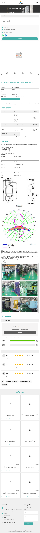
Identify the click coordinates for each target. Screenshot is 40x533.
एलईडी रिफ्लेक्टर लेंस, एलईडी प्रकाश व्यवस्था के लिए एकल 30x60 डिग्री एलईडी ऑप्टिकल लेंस (29, 493)
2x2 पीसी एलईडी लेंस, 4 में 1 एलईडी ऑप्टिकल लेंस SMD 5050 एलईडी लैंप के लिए (30, 441)
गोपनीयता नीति (4, 530)
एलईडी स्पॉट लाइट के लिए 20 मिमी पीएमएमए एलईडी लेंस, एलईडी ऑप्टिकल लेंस (29, 415)
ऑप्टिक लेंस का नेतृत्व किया (25, 381)
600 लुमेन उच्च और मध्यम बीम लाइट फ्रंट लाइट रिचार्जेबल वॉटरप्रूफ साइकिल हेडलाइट (10, 467)
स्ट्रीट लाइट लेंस (4, 384)
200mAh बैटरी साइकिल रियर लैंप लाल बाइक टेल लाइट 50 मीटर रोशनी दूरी (30, 467)
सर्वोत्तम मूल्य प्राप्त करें (10, 99)
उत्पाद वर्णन (22, 103)
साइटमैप (9, 530)
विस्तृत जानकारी (8, 103)
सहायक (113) (31, 364)
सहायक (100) (31, 355)
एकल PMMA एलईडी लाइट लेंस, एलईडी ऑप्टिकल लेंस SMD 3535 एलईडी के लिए (10, 441)
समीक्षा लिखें (20, 332)
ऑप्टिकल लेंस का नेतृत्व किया (11, 381)
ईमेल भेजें (28, 523)
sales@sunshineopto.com (9, 29)
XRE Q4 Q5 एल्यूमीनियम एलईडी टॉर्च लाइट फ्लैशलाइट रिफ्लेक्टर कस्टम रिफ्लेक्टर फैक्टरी (10, 493)
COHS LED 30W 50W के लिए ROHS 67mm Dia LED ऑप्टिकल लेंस (10, 415)
